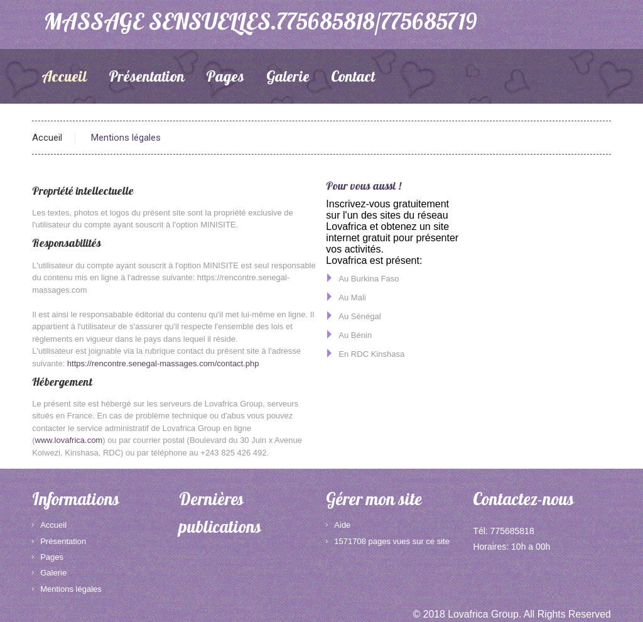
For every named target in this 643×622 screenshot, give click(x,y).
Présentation (147, 78)
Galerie (288, 78)
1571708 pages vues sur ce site (392, 541)
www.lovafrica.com (69, 440)
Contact (353, 78)
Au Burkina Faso (368, 278)
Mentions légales (71, 589)
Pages (225, 78)
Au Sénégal (359, 316)
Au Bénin (355, 335)
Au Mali (351, 297)
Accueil (64, 78)
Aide (342, 525)
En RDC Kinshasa (371, 354)
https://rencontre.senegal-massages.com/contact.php (163, 363)
